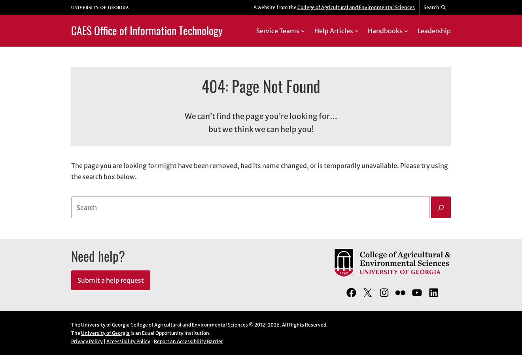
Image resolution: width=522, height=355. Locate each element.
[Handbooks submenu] (406, 31)
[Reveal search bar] (435, 7)
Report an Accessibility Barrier (188, 341)
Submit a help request (111, 280)
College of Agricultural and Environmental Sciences (356, 7)
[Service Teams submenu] (303, 31)
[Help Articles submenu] (357, 31)
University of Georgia (105, 333)
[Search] (441, 207)
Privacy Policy (87, 341)
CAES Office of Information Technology (147, 30)
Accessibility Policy (128, 341)
